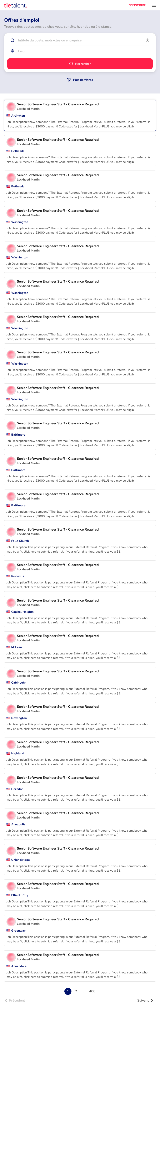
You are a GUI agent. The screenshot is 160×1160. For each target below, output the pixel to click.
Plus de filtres (80, 80)
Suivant (145, 1000)
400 (92, 991)
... (84, 991)
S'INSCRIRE (137, 5)
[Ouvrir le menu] (154, 5)
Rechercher (80, 64)
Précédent (14, 1000)
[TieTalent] (15, 5)
